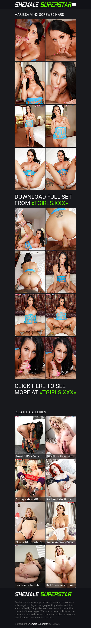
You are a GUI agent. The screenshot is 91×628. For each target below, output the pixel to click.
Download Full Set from (43, 199)
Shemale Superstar (38, 624)
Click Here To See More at (45, 389)
